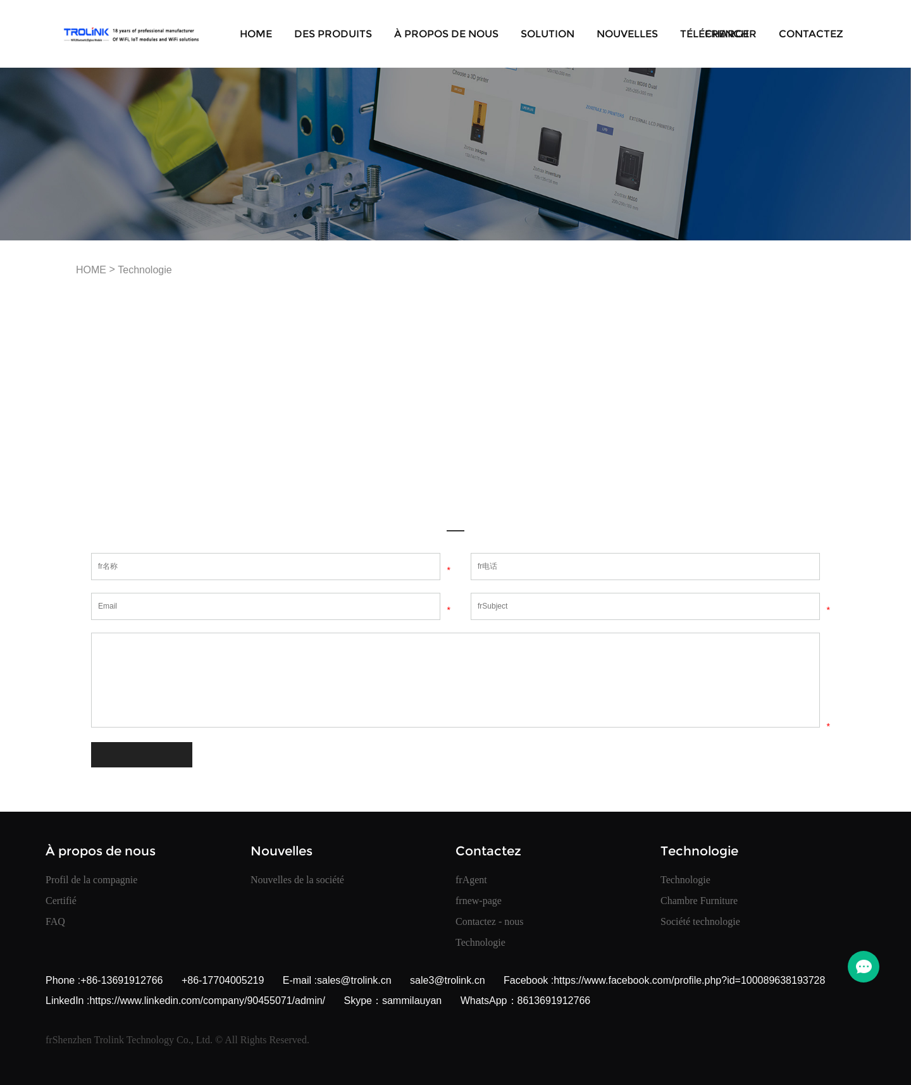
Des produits (333, 34)
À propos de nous (446, 34)
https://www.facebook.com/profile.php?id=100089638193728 (689, 980)
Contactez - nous (490, 921)
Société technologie (700, 921)
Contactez (811, 34)
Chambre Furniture (699, 900)
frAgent (471, 879)
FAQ (55, 921)
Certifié (61, 900)
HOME (256, 34)
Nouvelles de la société (297, 879)
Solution (547, 34)
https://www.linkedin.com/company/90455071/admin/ (207, 1000)
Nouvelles (627, 34)
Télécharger (718, 34)
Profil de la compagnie (91, 879)
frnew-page (479, 900)
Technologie (144, 269)
